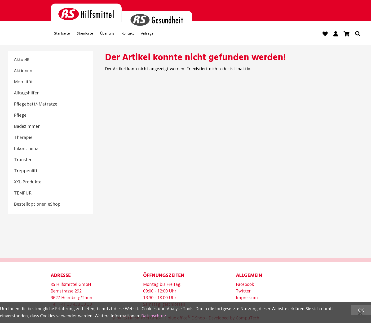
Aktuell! (21, 60)
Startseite (64, 34)
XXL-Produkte (27, 182)
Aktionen (23, 71)
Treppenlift (26, 171)
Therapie (23, 138)
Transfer (23, 160)
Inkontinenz (26, 149)
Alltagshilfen (27, 93)
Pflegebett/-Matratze (35, 104)
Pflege (20, 116)
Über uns (119, 34)
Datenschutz (153, 316)
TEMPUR (22, 193)
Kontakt (144, 34)
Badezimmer (27, 127)
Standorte (92, 34)
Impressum (247, 298)
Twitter (243, 291)
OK (361, 310)
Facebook (245, 284)
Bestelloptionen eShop (37, 205)
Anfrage (168, 34)
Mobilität (23, 82)
